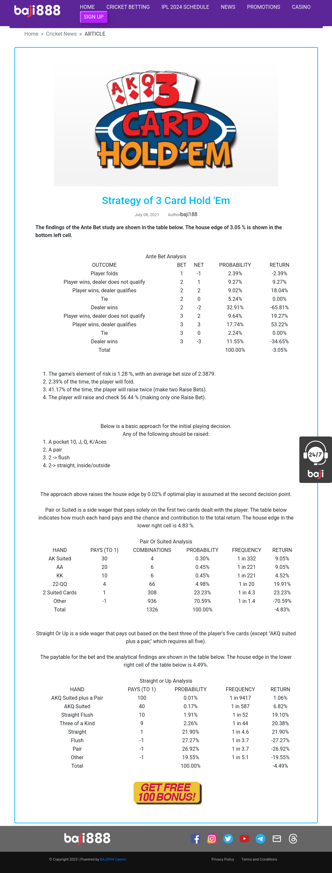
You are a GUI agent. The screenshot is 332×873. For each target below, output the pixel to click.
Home (87, 7)
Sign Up (94, 17)
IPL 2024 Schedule (185, 7)
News (228, 7)
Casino (301, 7)
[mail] (277, 838)
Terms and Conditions (259, 859)
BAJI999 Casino (113, 859)
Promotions (263, 7)
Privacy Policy (223, 859)
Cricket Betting (128, 7)
